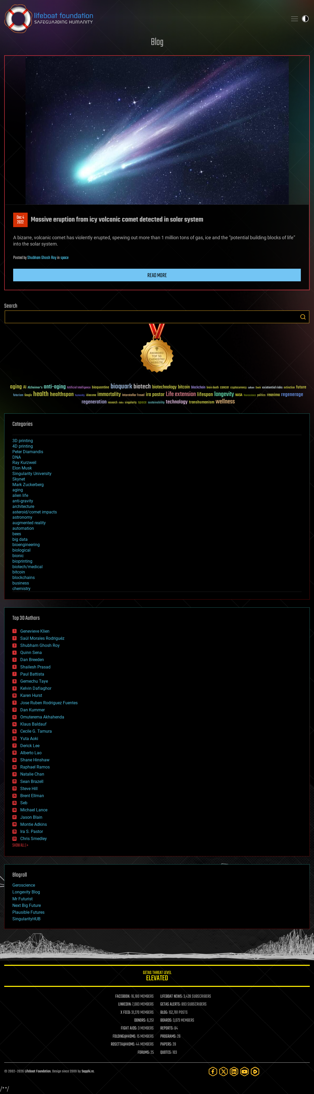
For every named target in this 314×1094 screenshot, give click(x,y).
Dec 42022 (20, 220)
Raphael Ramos (35, 767)
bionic (18, 555)
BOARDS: (166, 1020)
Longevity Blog (26, 892)
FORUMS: (144, 1052)
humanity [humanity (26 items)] (80, 395)
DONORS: (140, 1020)
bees (16, 533)
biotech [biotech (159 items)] (142, 386)
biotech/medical (27, 566)
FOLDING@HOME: (124, 1036)
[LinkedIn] (234, 1071)
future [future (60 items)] (301, 387)
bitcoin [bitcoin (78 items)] (184, 387)
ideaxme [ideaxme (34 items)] (91, 395)
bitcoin (18, 572)
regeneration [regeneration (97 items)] (94, 402)
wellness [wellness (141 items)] (225, 401)
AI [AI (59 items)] (24, 387)
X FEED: (126, 1012)
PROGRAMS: (168, 1036)
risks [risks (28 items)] (121, 402)
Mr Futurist (22, 898)
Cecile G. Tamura (36, 731)
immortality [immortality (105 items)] (109, 394)
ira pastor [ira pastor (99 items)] (155, 395)
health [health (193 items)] (41, 394)
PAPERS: (166, 1044)
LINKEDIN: (124, 1004)
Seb (23, 802)
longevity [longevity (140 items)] (224, 394)
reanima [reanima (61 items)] (273, 394)
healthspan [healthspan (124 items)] (62, 394)
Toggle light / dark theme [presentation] (305, 18)
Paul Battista (32, 674)
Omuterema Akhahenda (42, 717)
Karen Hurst (31, 695)
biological (21, 550)
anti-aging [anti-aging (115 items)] (55, 387)
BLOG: (164, 1012)
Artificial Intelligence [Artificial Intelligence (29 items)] (79, 387)
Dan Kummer (32, 709)
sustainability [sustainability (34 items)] (156, 403)
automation (23, 528)
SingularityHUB (26, 918)
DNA (16, 457)
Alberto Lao (31, 752)
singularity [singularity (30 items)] (131, 402)
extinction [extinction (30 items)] (289, 387)
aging (17, 489)
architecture (23, 506)
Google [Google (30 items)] (28, 395)
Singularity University (32, 473)
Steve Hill (29, 788)
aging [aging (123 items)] (16, 387)
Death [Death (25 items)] (258, 387)
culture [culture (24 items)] (251, 387)
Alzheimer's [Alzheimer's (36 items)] (35, 388)
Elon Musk (22, 468)
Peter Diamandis (27, 451)
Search (303, 317)
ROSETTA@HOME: (123, 1044)
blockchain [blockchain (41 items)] (198, 388)
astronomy (22, 517)
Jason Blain (31, 817)
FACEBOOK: (122, 996)
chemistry (21, 588)
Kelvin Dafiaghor (35, 688)
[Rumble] (255, 1071)
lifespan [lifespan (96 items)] (205, 395)
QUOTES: (166, 1052)
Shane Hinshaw (34, 759)
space (64, 257)
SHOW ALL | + (20, 845)
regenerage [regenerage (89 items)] (292, 395)
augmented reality (29, 522)
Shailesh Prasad (35, 667)
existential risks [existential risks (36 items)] (272, 388)
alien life (20, 495)
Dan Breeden (32, 659)
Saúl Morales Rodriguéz (42, 638)
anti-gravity (22, 500)
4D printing (22, 446)
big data (20, 539)
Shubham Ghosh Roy (41, 257)
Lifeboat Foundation (38, 1071)
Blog (157, 42)
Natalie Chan (32, 774)
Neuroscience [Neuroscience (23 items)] (250, 395)
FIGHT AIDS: (129, 1028)
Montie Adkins (33, 824)
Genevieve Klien (34, 631)
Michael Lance (33, 809)
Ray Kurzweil (24, 462)
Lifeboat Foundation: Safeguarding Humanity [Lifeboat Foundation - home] (143, 18)
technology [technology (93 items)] (177, 402)
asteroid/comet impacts (34, 511)
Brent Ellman (32, 795)
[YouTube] (244, 1071)
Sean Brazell (31, 781)
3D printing (22, 440)
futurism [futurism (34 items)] (18, 395)
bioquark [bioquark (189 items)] (121, 387)
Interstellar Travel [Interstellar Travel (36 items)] (133, 395)
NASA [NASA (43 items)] (238, 395)
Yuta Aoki (29, 738)
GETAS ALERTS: (170, 1004)
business (20, 583)
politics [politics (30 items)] (261, 395)
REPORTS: (166, 1028)
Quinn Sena (31, 652)
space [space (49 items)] (142, 402)
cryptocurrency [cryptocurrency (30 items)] (238, 387)
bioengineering (26, 544)
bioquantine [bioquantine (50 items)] (100, 387)
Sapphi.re (88, 1071)
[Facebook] (213, 1071)
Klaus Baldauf (33, 724)
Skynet (18, 479)
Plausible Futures (28, 912)
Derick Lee (29, 745)
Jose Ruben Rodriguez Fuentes (49, 702)
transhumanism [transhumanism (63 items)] (201, 402)
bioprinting (22, 561)
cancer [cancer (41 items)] (224, 388)
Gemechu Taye (34, 681)
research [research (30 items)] (112, 402)
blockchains (23, 577)
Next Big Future (26, 905)
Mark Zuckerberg (28, 484)
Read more (157, 275)
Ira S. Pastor (31, 831)
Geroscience (23, 885)
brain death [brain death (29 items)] (213, 387)
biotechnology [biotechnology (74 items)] (164, 387)
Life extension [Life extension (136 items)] (181, 394)
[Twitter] (223, 1071)
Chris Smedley (33, 838)
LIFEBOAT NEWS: (171, 996)
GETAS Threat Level (157, 977)
